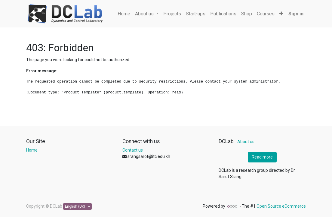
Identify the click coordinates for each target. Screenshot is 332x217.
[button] (281, 14)
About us (245, 141)
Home (32, 150)
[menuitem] (124, 14)
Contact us (132, 150)
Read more (262, 157)
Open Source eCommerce (281, 206)
